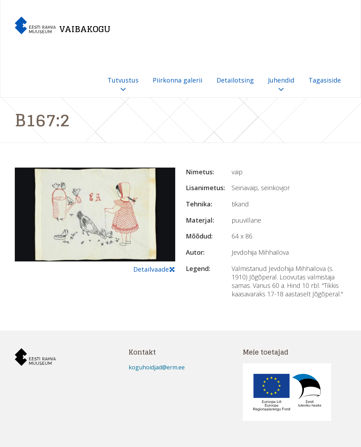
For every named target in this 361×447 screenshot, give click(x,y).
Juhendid (281, 85)
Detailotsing (235, 80)
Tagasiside (324, 80)
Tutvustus (123, 85)
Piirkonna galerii (177, 80)
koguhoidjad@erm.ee (157, 367)
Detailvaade (154, 269)
